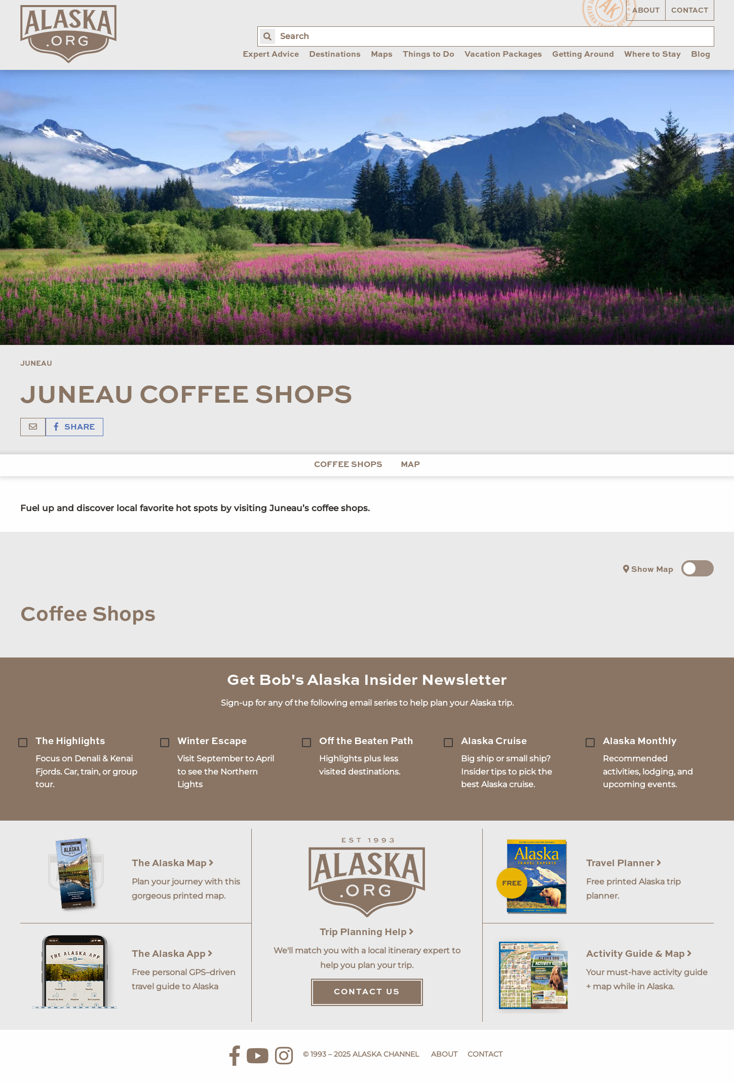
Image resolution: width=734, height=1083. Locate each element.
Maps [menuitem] (382, 55)
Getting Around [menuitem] (583, 55)
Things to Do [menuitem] (428, 55)
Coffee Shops (348, 465)
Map (410, 465)
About (646, 10)
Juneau (36, 363)
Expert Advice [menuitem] (271, 55)
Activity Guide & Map (639, 954)
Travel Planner (624, 863)
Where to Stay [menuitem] (652, 55)
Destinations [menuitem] (335, 55)
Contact (689, 10)
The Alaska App (172, 954)
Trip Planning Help (367, 932)
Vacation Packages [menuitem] (503, 55)
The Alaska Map (173, 863)
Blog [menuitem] (700, 55)
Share (74, 427)
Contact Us (367, 992)
